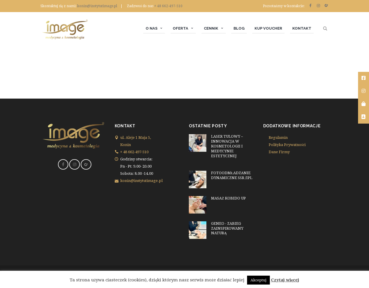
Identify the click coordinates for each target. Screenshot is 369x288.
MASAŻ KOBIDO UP (228, 198)
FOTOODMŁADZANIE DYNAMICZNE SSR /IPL (231, 175)
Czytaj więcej (285, 280)
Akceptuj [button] (258, 280)
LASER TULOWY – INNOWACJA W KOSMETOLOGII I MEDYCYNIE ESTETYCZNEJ (227, 146)
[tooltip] (363, 78)
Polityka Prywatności (287, 145)
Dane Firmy (279, 152)
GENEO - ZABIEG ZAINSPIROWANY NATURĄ (227, 228)
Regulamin (278, 137)
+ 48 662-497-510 (168, 6)
